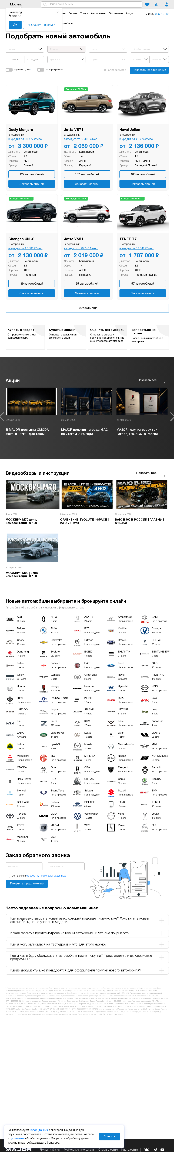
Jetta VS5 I (73, 239)
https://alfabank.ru (37, 1006)
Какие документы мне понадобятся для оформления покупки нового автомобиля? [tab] (87, 965)
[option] (31, 414)
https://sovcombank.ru (30, 1003)
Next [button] (172, 414)
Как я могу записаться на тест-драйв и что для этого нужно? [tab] (87, 939)
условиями (18, 1138)
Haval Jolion (129, 130)
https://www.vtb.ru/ (23, 1009)
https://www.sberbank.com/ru (139, 996)
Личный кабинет (50, 1150)
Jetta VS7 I (73, 130)
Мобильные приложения (79, 1150)
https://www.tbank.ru (156, 998)
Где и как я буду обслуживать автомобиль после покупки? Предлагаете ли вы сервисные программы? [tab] (87, 952)
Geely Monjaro (20, 130)
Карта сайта (129, 1150)
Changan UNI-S (21, 239)
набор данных (39, 1130)
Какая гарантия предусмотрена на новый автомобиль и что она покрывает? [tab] (87, 928)
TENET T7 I (128, 239)
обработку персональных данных (46, 870)
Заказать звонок (31, 184)
